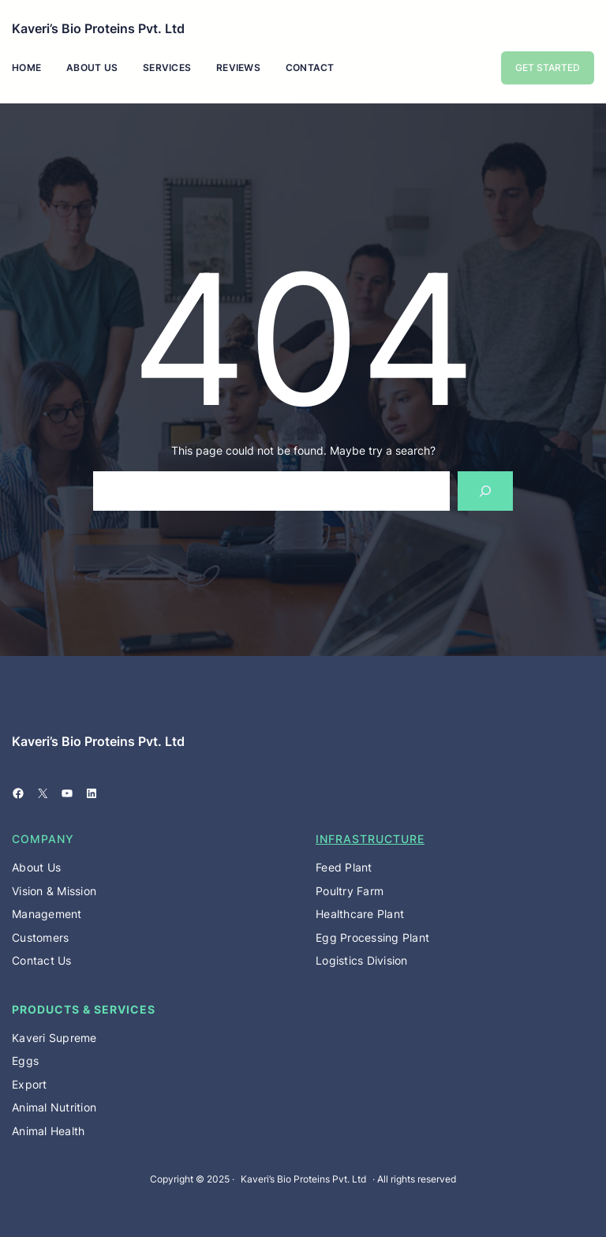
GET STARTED (547, 67)
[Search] (486, 490)
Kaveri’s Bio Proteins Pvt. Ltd (98, 28)
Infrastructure (370, 838)
